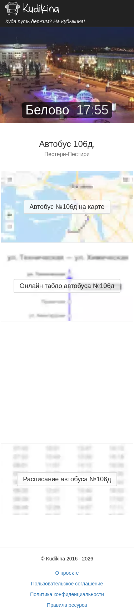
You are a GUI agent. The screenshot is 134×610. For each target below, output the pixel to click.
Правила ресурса (67, 605)
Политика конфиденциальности (67, 594)
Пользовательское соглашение (67, 583)
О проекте (67, 573)
